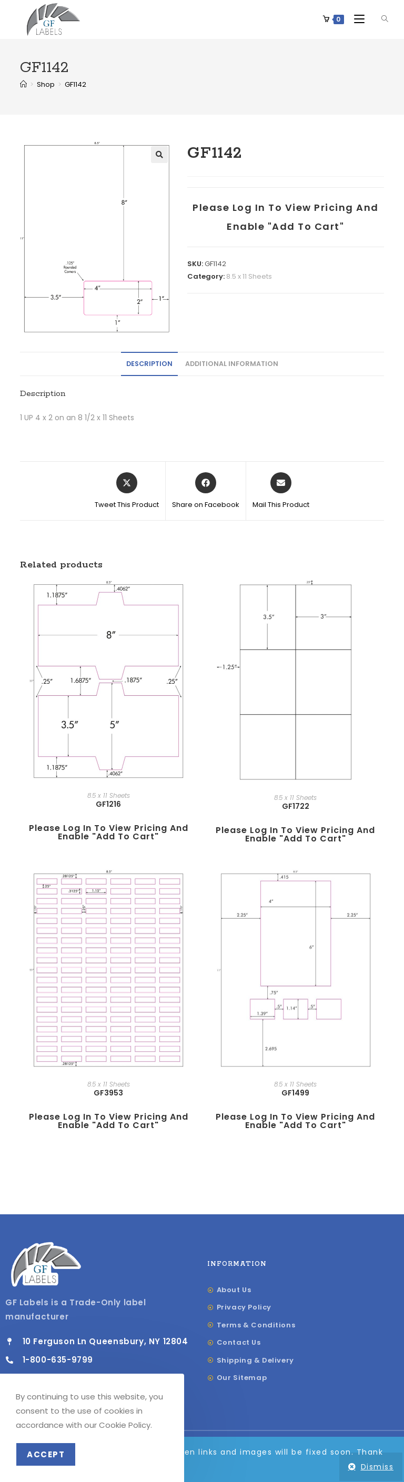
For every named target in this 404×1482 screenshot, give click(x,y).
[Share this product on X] (127, 492)
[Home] (23, 85)
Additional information (231, 364)
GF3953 (108, 1093)
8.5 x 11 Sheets (249, 277)
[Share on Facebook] (205, 492)
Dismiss (377, 1466)
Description (149, 364)
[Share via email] (280, 492)
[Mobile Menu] (356, 19)
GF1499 (295, 1093)
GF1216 (108, 804)
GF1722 (295, 806)
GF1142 (75, 85)
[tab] (149, 365)
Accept (46, 1454)
